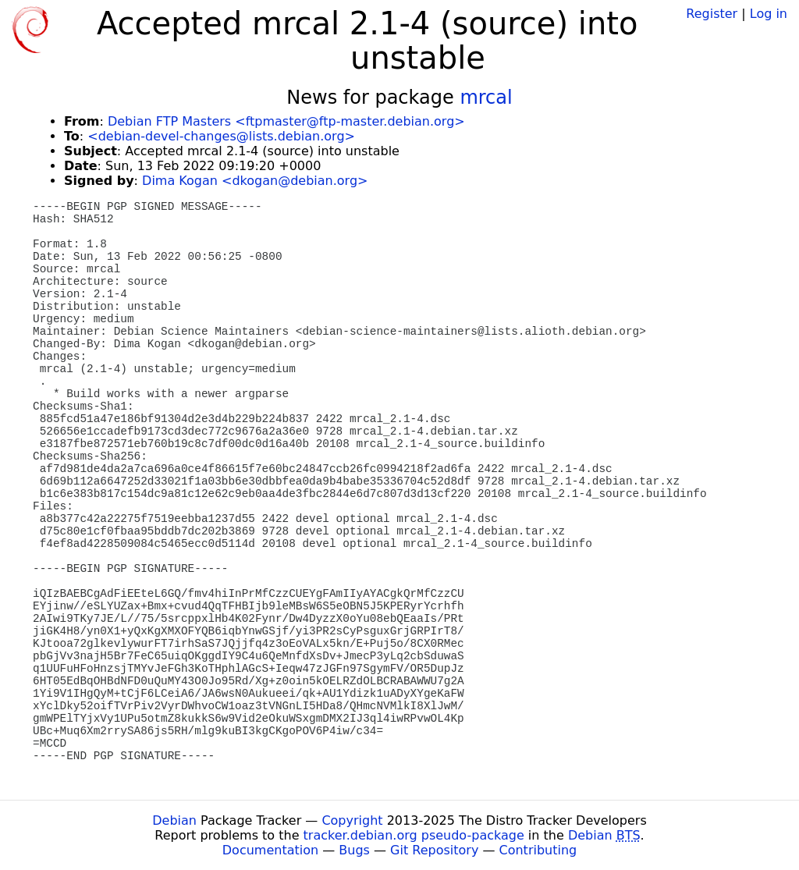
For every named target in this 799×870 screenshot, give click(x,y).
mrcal (486, 97)
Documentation (270, 850)
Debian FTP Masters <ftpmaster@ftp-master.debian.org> (286, 121)
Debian (174, 820)
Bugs (354, 850)
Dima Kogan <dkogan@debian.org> (255, 180)
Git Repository (434, 850)
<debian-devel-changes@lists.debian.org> (221, 136)
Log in (768, 13)
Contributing (538, 850)
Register (711, 13)
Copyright (351, 820)
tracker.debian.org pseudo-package (414, 835)
